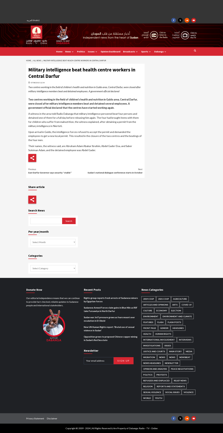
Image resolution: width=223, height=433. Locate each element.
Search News (36, 210)
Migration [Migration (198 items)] (149, 357)
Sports (146, 51)
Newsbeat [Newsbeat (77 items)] (184, 357)
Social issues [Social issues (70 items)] (172, 392)
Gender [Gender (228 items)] (164, 328)
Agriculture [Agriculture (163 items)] (180, 299)
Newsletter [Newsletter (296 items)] (171, 363)
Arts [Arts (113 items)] (174, 305)
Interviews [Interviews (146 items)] (185, 340)
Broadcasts (130, 51)
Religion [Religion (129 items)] (148, 386)
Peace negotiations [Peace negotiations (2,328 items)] (182, 369)
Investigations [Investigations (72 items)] (151, 345)
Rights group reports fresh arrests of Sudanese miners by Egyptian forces (111, 300)
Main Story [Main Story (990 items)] (175, 351)
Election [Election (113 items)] (176, 310)
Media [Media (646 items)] (189, 351)
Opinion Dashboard (110, 51)
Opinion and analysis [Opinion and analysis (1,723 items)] (155, 369)
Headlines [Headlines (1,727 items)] (178, 328)
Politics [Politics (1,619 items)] (147, 375)
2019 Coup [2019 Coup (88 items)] (148, 299)
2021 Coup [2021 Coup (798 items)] (163, 299)
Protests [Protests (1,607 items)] (161, 375)
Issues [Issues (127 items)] (167, 345)
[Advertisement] (111, 8)
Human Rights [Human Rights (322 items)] (163, 334)
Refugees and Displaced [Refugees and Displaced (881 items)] (156, 380)
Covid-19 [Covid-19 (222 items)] (186, 305)
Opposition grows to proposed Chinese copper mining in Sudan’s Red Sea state (110, 338)
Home (59, 51)
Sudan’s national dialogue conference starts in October (113, 171)
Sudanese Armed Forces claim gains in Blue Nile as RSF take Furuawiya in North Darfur (110, 309)
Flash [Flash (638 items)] (160, 322)
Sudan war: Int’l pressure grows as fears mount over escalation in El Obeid (109, 319)
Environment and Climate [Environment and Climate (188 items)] (177, 316)
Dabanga (160, 51)
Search (69, 221)
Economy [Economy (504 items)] (161, 310)
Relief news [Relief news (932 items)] (180, 380)
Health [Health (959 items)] (147, 334)
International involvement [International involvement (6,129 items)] (159, 340)
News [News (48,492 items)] (162, 357)
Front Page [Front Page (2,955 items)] (149, 328)
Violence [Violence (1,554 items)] (189, 392)
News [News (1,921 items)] (172, 357)
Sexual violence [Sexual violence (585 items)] (152, 392)
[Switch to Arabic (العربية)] (33, 20)
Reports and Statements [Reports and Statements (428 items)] (171, 386)
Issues (93, 51)
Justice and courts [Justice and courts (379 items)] (154, 351)
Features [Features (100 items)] (148, 322)
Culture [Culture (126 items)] (147, 310)
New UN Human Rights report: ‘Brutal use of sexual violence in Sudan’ (109, 329)
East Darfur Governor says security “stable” (56, 171)
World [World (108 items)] (147, 398)
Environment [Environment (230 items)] (150, 316)
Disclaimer (52, 418)
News (69, 51)
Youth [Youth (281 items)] (158, 398)
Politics (81, 51)
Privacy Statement (35, 418)
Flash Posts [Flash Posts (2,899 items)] (174, 322)
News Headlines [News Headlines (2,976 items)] (152, 363)
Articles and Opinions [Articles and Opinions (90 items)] (155, 305)
